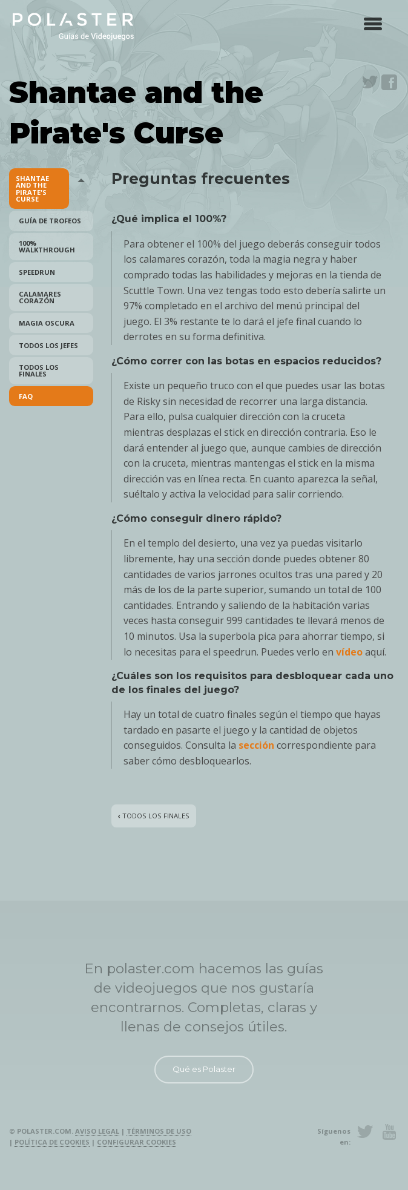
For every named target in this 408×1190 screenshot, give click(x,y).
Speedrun (37, 272)
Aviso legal (97, 1131)
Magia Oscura (46, 322)
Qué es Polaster (204, 1069)
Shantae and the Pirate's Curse (32, 188)
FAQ (26, 396)
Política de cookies (52, 1141)
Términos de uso (159, 1131)
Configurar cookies (136, 1141)
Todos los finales (39, 370)
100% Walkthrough (47, 246)
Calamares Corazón (40, 297)
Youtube (389, 1132)
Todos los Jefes (48, 345)
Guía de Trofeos (50, 220)
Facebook (389, 82)
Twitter (370, 82)
